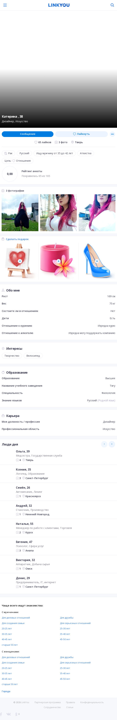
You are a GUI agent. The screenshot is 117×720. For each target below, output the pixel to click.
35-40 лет (65, 634)
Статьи (69, 707)
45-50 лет (65, 639)
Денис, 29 (23, 578)
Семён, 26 (23, 488)
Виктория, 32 (25, 560)
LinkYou (25, 702)
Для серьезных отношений (75, 623)
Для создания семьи (13, 623)
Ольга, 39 (23, 451)
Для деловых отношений (16, 617)
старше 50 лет (10, 644)
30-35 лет (7, 634)
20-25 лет (7, 628)
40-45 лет (7, 639)
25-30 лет (65, 628)
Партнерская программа (48, 702)
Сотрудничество (52, 707)
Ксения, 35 (23, 469)
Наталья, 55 (24, 524)
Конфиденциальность (92, 702)
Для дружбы (66, 617)
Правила (70, 702)
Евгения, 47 (24, 542)
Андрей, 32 (24, 506)
